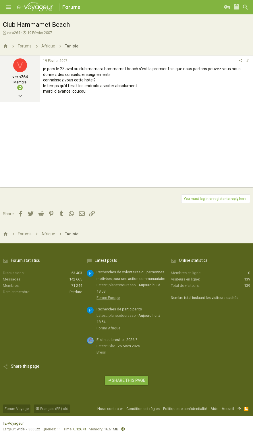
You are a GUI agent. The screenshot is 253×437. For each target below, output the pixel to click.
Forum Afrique (108, 328)
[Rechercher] (245, 7)
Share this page (126, 380)
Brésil (101, 352)
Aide (214, 409)
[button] (8, 7)
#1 (248, 61)
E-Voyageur (14, 423)
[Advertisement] (126, 146)
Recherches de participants (119, 309)
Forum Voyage (17, 409)
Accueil (228, 409)
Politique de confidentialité (185, 409)
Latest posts (106, 260)
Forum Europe (108, 297)
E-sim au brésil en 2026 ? (116, 339)
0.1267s (79, 429)
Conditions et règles (143, 409)
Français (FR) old (52, 409)
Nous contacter (110, 409)
